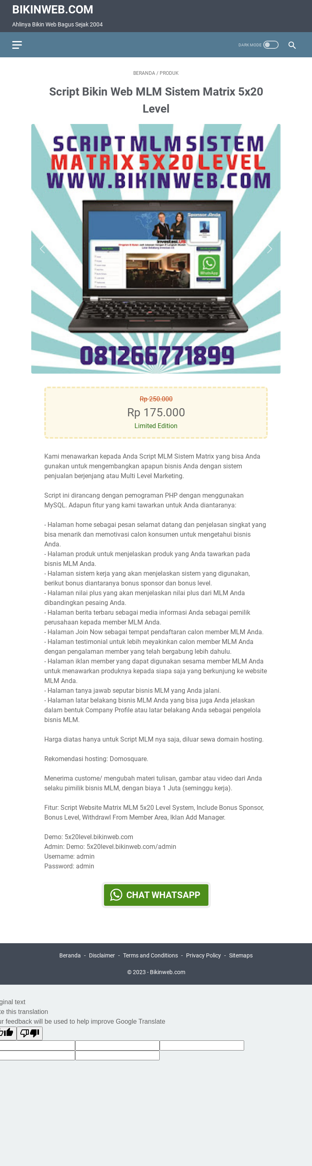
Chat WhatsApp (163, 895)
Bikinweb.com (52, 9)
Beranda (70, 955)
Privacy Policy (203, 955)
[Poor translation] (30, 1033)
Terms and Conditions (150, 955)
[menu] (22, 44)
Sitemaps (241, 955)
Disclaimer (102, 955)
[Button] (44, 248)
